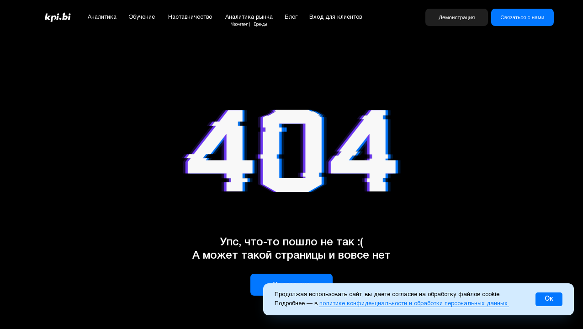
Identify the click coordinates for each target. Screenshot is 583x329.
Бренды (260, 25)
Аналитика (102, 17)
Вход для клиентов (335, 17)
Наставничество (190, 17)
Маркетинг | (240, 25)
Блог (291, 17)
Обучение (141, 17)
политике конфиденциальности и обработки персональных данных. (414, 304)
